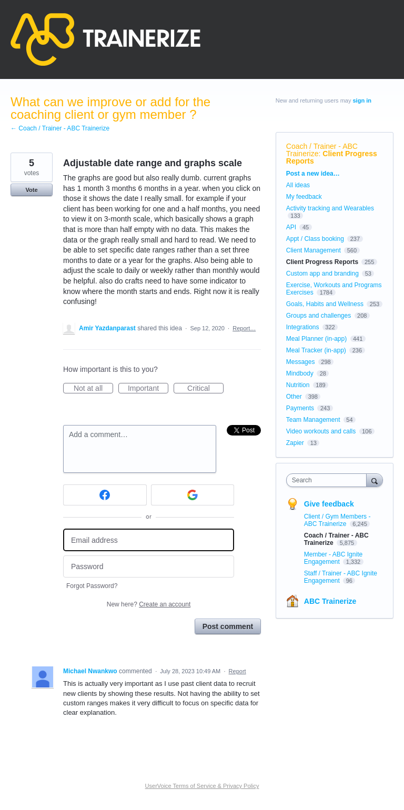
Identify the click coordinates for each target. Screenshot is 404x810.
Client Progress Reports (331, 157)
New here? (148, 604)
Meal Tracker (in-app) (316, 350)
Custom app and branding (322, 273)
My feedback (304, 196)
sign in (362, 100)
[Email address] (148, 540)
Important (148, 388)
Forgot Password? (91, 586)
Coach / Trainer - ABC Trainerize (322, 150)
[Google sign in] (193, 494)
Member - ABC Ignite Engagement (333, 558)
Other (294, 396)
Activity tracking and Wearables (330, 208)
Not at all (93, 388)
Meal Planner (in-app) (316, 338)
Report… (244, 328)
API (291, 227)
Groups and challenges (318, 315)
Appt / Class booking (315, 238)
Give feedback (329, 504)
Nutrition (298, 385)
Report (237, 671)
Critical (205, 388)
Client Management (313, 250)
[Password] (148, 566)
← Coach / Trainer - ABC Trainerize (60, 128)
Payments (300, 408)
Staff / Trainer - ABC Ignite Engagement (340, 577)
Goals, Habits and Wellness (324, 304)
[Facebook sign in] (105, 494)
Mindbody (300, 373)
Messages (300, 362)
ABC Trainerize (330, 601)
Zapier (295, 443)
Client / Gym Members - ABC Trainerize (337, 520)
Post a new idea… (313, 173)
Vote (31, 190)
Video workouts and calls (321, 431)
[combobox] (328, 480)
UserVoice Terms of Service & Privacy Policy (202, 786)
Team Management (313, 419)
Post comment (228, 626)
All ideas (298, 185)
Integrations (302, 327)
